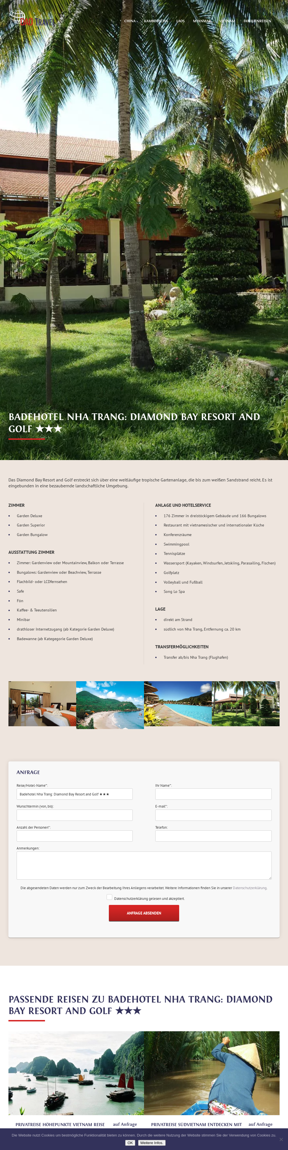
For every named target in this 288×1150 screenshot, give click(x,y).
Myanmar (202, 21)
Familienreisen (257, 21)
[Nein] (281, 1139)
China (130, 21)
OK (130, 1143)
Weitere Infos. (151, 1143)
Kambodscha (156, 21)
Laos (180, 21)
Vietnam (227, 21)
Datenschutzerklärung (250, 888)
